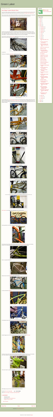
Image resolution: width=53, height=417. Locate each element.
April (41, 38)
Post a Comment (5, 401)
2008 (40, 101)
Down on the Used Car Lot (44, 47)
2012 (40, 22)
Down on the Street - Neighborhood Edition (44, 50)
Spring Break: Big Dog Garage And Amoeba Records (44, 77)
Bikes (5, 392)
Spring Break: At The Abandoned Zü (43, 93)
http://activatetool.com (12, 398)
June (41, 35)
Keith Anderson (4, 210)
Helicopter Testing (43, 79)
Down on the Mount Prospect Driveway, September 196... (43, 87)
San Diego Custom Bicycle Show (15, 392)
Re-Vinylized (42, 53)
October (41, 29)
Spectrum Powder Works (16, 100)
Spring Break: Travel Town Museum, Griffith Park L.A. (44, 90)
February (42, 96)
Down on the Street (43, 60)
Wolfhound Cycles (23, 244)
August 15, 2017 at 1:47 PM (8, 399)
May (41, 36)
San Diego (7, 392)
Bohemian (11, 275)
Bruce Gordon (12, 36)
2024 (40, 18)
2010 (40, 25)
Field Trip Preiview (43, 59)
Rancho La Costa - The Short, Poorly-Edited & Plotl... (44, 45)
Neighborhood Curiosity (44, 55)
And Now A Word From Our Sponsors (44, 42)
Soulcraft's (15, 320)
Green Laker (8, 4)
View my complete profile (47, 11)
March (41, 95)
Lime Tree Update (43, 63)
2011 (40, 24)
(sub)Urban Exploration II (44, 62)
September (42, 31)
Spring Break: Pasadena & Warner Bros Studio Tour (44, 84)
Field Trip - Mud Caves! (44, 56)
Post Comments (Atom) (20, 408)
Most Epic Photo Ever (43, 52)
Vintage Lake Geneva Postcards (43, 70)
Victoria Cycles (10, 99)
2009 (40, 100)
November (42, 28)
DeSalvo (10, 290)
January (41, 98)
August (41, 32)
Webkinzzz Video (43, 48)
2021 (40, 21)
